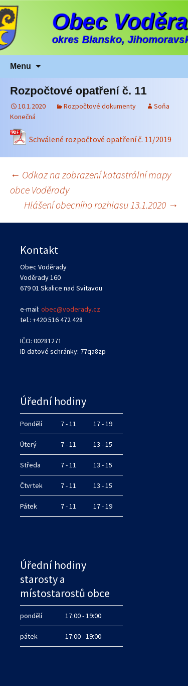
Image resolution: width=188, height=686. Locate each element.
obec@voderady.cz (70, 309)
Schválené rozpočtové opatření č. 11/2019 (100, 139)
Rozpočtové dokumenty (100, 106)
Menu (20, 66)
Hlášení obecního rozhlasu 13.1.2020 (101, 205)
